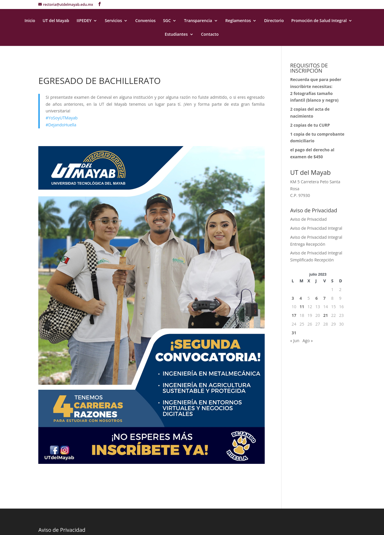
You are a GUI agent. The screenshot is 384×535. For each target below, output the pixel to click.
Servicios (113, 21)
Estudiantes (176, 34)
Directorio (274, 21)
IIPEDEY (84, 21)
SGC (167, 21)
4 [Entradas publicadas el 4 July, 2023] (301, 298)
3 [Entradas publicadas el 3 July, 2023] (293, 298)
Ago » (307, 340)
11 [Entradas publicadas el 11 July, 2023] (302, 306)
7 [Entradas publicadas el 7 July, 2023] (324, 298)
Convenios (145, 21)
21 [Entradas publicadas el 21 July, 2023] (325, 315)
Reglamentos (238, 21)
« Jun (295, 340)
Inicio (30, 21)
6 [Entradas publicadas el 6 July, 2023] (317, 298)
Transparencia (198, 21)
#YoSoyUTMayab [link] (61, 118)
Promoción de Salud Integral (319, 21)
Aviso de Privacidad (308, 219)
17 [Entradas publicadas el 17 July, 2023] (294, 315)
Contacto (210, 34)
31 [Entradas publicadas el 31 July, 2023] (294, 332)
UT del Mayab (56, 21)
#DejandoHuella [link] (61, 125)
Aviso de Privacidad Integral (316, 228)
